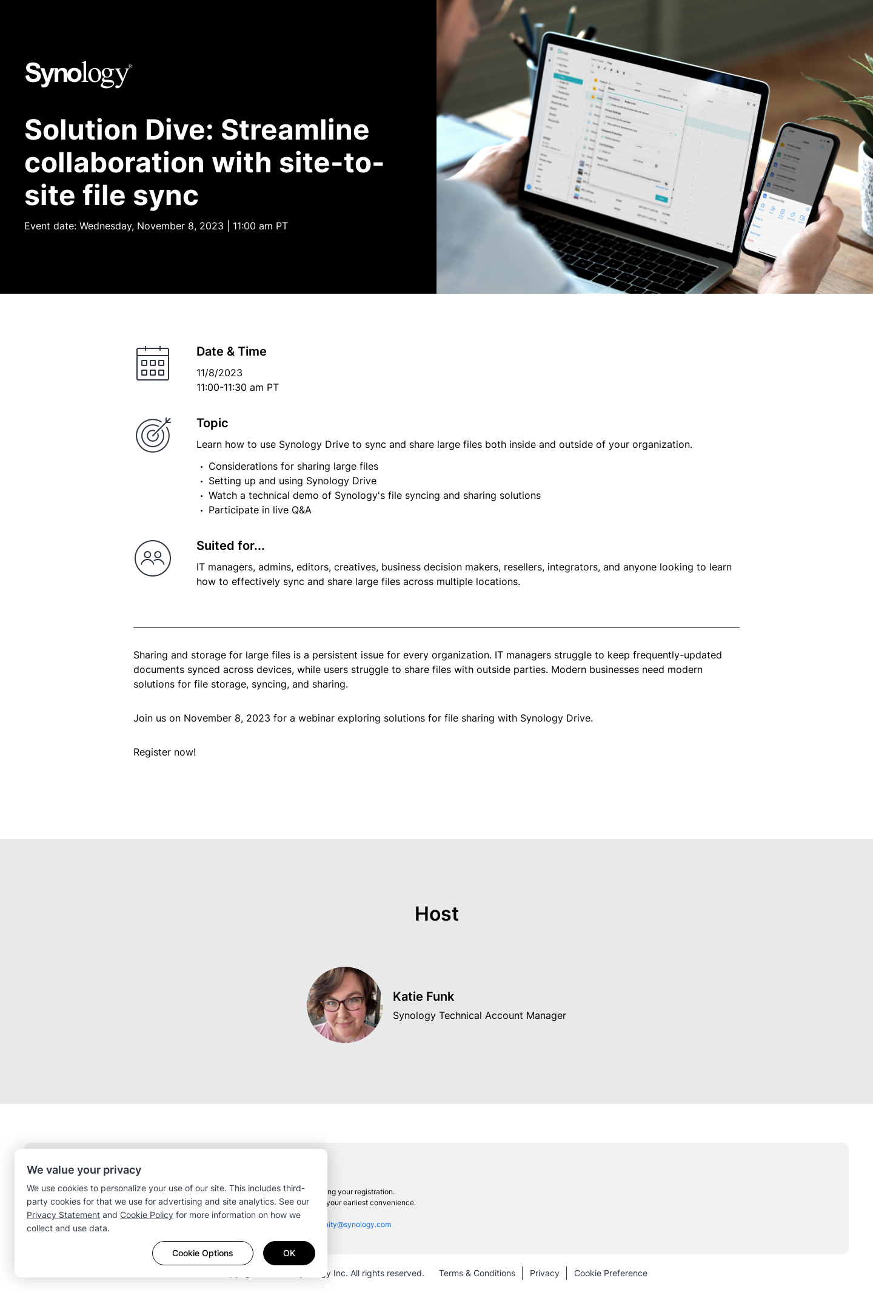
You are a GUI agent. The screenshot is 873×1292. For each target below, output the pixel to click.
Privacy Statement (63, 1214)
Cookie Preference (610, 1273)
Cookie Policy (146, 1214)
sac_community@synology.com (337, 1224)
